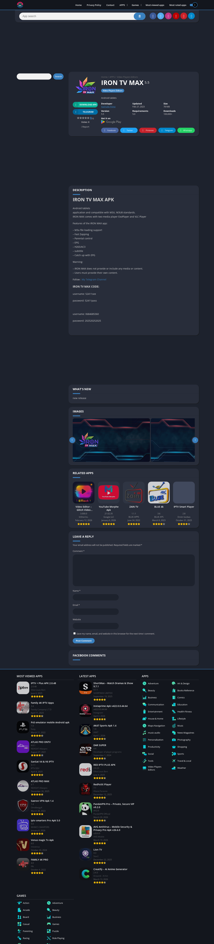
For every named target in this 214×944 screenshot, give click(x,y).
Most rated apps (177, 5)
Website (77, 619)
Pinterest (147, 130)
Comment (78, 551)
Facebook (109, 130)
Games (135, 5)
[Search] (82, 16)
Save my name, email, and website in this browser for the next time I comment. (116, 633)
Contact (110, 5)
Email (76, 604)
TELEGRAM (83, 112)
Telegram (166, 130)
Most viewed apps (155, 5)
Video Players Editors (127, 76)
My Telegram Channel (94, 279)
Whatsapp (185, 130)
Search (58, 76)
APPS (122, 5)
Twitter (127, 130)
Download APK (85, 104)
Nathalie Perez (108, 106)
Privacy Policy (94, 5)
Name (76, 590)
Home (78, 5)
